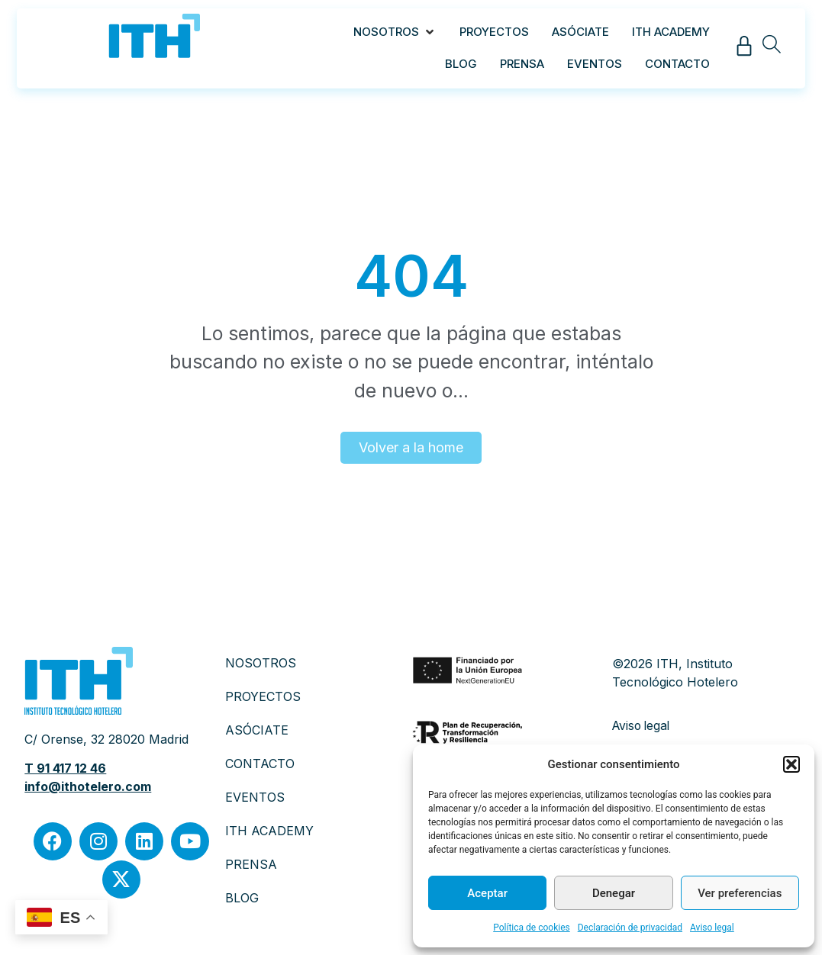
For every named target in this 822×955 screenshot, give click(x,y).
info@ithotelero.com (87, 786)
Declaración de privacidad (630, 927)
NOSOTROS (260, 662)
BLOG (242, 897)
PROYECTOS (263, 696)
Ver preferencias (740, 893)
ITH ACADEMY (269, 830)
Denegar (613, 893)
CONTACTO (260, 763)
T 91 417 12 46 (65, 768)
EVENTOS (255, 797)
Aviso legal (712, 927)
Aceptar (487, 893)
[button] (791, 764)
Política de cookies (531, 927)
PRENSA (251, 864)
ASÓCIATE (257, 730)
